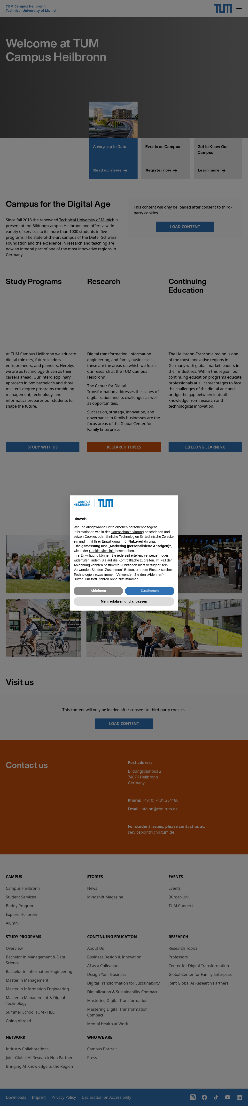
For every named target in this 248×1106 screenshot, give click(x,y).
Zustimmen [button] (150, 591)
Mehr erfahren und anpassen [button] (124, 601)
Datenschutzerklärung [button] (127, 532)
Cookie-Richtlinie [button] (102, 551)
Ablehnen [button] (98, 591)
